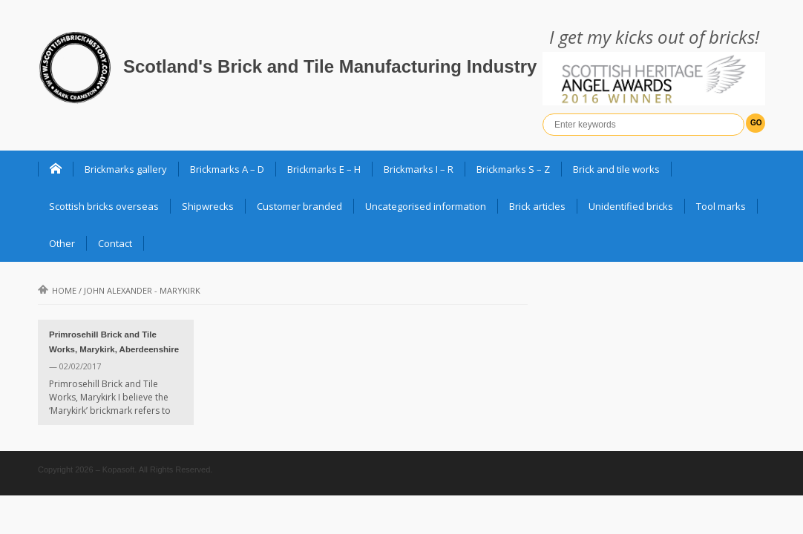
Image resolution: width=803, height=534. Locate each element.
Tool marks (721, 206)
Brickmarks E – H (324, 169)
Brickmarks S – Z (513, 169)
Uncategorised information (425, 206)
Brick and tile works (616, 169)
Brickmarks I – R (418, 169)
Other (62, 243)
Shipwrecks (208, 206)
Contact (115, 243)
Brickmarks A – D (227, 169)
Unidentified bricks (631, 206)
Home (57, 290)
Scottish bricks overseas (104, 206)
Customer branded (299, 206)
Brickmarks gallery (126, 169)
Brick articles (537, 206)
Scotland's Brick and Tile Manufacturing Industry (330, 66)
